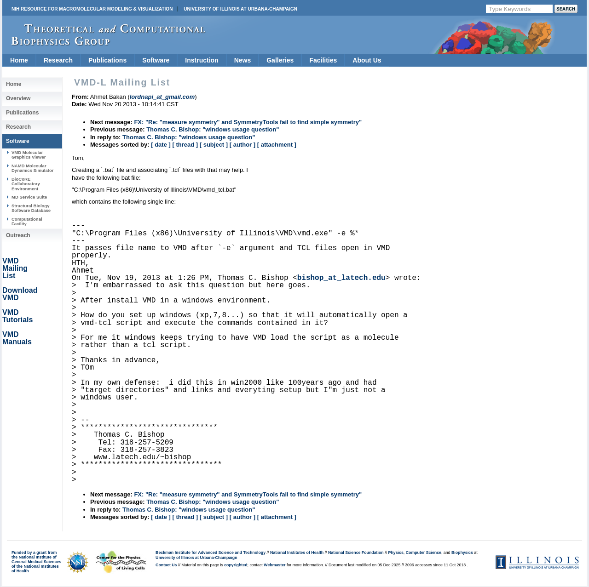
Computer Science (423, 552)
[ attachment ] (276, 144)
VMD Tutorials (17, 316)
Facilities (323, 60)
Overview (18, 98)
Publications (107, 60)
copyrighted (235, 565)
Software (155, 60)
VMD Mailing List (15, 268)
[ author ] (242, 144)
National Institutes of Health (296, 552)
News (242, 60)
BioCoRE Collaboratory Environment (26, 184)
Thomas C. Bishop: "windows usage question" (212, 129)
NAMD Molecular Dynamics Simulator (33, 168)
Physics (396, 552)
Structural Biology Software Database (31, 208)
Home (19, 60)
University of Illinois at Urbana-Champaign (240, 8)
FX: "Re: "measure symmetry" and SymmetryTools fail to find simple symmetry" (248, 122)
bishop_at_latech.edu (341, 278)
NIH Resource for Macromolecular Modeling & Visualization (92, 8)
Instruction (201, 60)
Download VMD (19, 294)
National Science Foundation (356, 552)
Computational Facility (27, 221)
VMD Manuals (17, 338)
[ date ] (161, 144)
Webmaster (274, 565)
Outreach (18, 235)
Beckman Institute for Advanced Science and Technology (211, 552)
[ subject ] (214, 144)
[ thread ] (185, 144)
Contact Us (166, 565)
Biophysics (462, 552)
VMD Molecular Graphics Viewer (29, 155)
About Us (366, 60)
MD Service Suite (29, 196)
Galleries (280, 60)
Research (58, 60)
